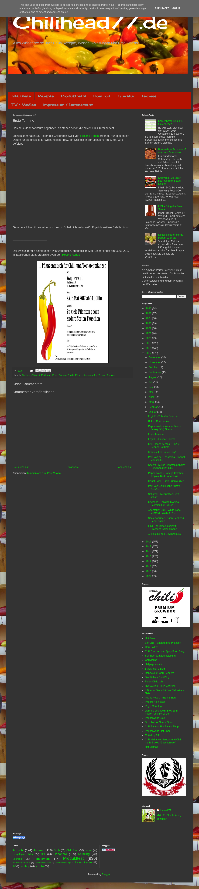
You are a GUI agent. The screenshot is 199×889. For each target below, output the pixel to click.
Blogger (106, 874)
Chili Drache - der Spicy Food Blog (164, 651)
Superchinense (83, 862)
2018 (149, 348)
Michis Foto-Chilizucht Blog (160, 697)
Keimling (84, 854)
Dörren (88, 850)
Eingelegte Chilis (23, 854)
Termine (148, 96)
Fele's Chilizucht (154, 681)
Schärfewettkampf (63, 863)
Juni (151, 387)
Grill (43, 854)
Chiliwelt (35, 375)
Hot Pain (150, 638)
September (155, 372)
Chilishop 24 (152, 735)
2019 (149, 343)
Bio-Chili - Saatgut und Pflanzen (163, 642)
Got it (176, 8)
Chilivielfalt (151, 660)
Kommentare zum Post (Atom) (43, 473)
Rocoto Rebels (71, 254)
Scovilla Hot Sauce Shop (159, 722)
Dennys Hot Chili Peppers (159, 673)
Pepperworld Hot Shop (158, 731)
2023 (149, 323)
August (153, 377)
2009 (149, 576)
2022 (149, 328)
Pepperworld (42, 858)
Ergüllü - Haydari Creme (161, 439)
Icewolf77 (165, 810)
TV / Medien (24, 105)
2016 (149, 541)
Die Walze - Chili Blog (157, 677)
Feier (54, 375)
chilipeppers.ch (153, 664)
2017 (149, 353)
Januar (153, 412)
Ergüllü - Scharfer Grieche (163, 416)
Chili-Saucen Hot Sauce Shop (162, 726)
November (155, 362)
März (152, 402)
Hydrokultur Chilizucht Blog (160, 686)
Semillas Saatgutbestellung (160, 655)
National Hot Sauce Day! (162, 452)
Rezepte (46, 96)
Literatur (126, 96)
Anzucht (18, 850)
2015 (149, 546)
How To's (101, 96)
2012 (149, 561)
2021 (149, 333)
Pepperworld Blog (155, 718)
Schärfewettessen (43, 863)
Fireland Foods (89, 135)
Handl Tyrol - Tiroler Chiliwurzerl (166, 481)
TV (14, 866)
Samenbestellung (21, 862)
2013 (149, 556)
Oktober (153, 367)
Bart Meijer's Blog (155, 668)
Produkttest (73, 858)
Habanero (60, 854)
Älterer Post (124, 467)
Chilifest (26, 375)
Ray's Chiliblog (153, 706)
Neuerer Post (21, 467)
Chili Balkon (151, 647)
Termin (102, 375)
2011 (149, 566)
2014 (149, 551)
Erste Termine (156, 434)
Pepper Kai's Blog (155, 702)
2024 (149, 318)
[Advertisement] (99, 83)
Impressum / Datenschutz (68, 105)
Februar (153, 407)
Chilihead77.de (90, 21)
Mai (151, 392)
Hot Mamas (151, 747)
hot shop (24, 866)
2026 (149, 308)
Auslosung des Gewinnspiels (164, 534)
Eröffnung (46, 375)
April (151, 397)
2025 (149, 313)
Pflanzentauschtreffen (86, 375)
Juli (151, 382)
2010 (149, 571)
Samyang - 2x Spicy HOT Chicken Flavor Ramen (169, 181)
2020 (149, 338)
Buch (57, 850)
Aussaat (38, 850)
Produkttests (73, 96)
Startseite (21, 96)
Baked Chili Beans (158, 421)
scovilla (39, 866)
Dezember (155, 357)
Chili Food (72, 850)
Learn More (161, 8)
